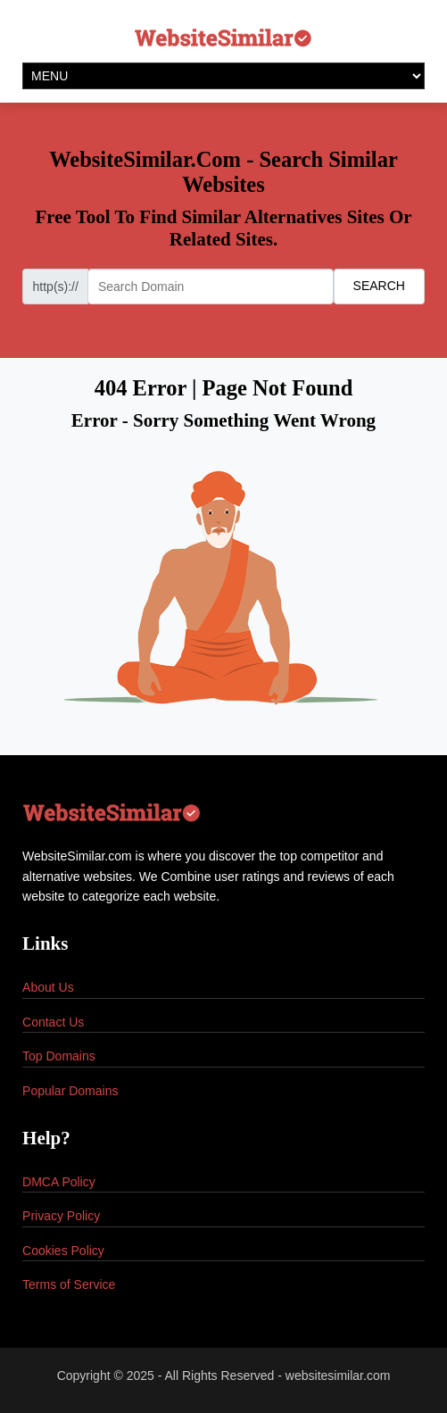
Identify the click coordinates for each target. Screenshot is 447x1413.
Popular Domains (70, 1091)
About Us (48, 987)
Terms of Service (68, 1284)
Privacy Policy (61, 1216)
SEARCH (379, 285)
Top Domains (58, 1056)
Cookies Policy (63, 1250)
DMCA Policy (58, 1182)
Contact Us (53, 1022)
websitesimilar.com (338, 1375)
